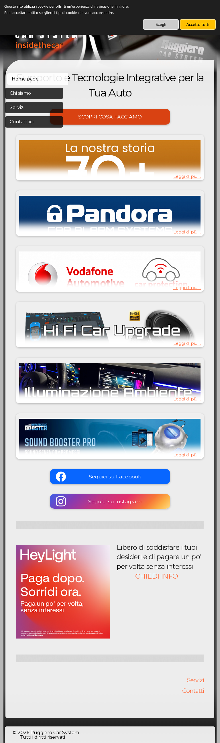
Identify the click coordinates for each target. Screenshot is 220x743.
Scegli (161, 24)
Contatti (193, 656)
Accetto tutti (197, 24)
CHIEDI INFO (170, 603)
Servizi (195, 645)
